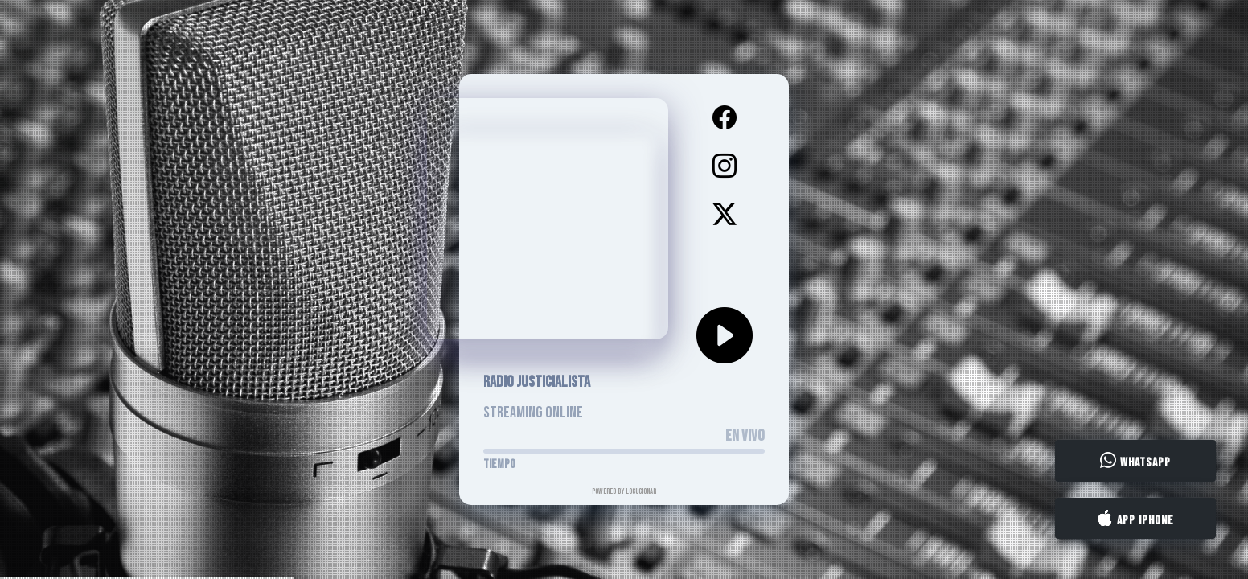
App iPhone (1135, 518)
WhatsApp (1135, 461)
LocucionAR (641, 491)
